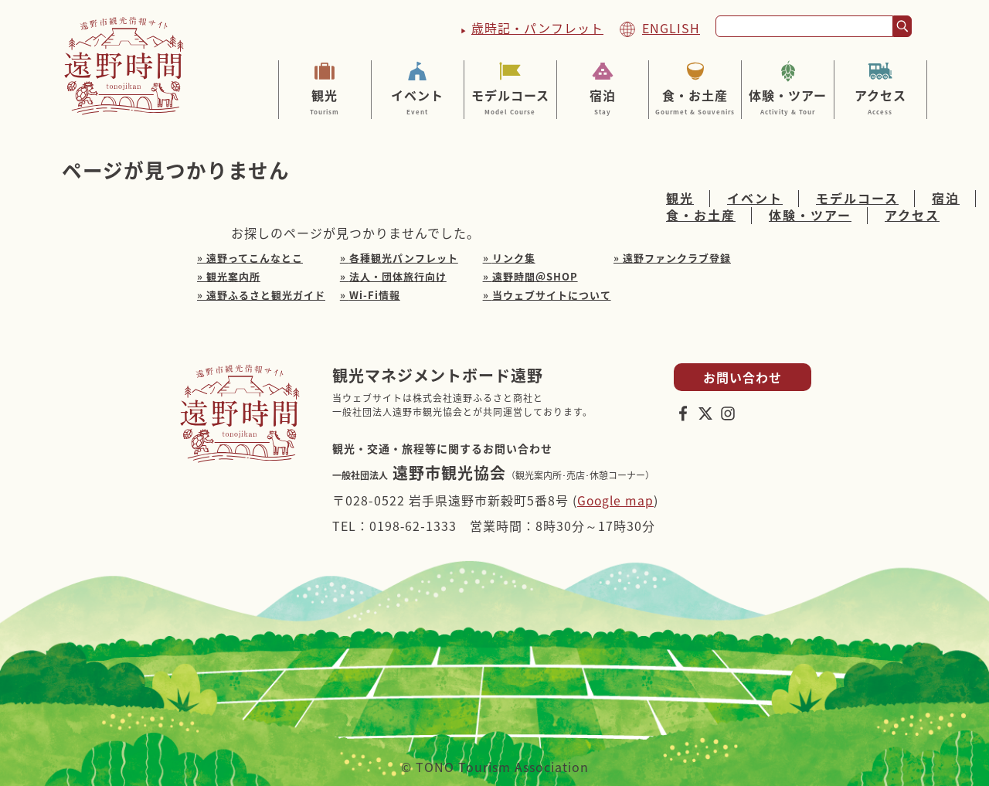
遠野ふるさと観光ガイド (265, 295)
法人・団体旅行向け (398, 276)
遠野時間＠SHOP (535, 276)
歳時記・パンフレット (537, 28)
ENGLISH (671, 28)
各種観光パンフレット (403, 257)
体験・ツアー (788, 101)
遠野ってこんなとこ (254, 257)
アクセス (880, 101)
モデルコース (510, 101)
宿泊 (603, 101)
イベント (418, 101)
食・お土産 (695, 101)
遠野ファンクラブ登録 (677, 257)
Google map (616, 500)
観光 (325, 101)
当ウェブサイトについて (551, 295)
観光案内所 (233, 276)
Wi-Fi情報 (374, 295)
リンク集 (513, 257)
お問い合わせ (742, 377)
